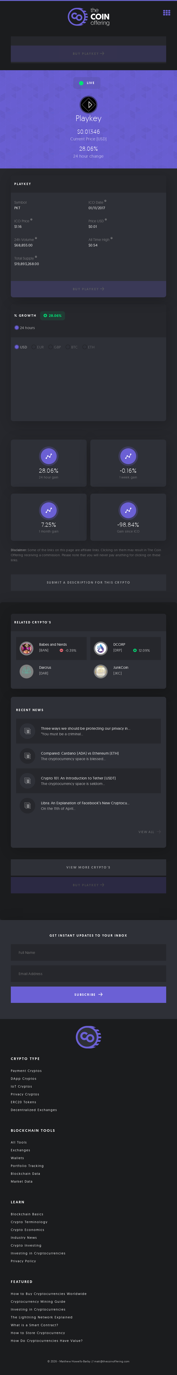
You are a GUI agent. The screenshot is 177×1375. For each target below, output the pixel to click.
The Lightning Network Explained (42, 1317)
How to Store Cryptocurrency (38, 1333)
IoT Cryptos (21, 1086)
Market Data (22, 1181)
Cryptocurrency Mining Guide (38, 1302)
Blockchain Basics (27, 1214)
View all (150, 832)
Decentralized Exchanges (34, 1110)
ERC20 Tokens (23, 1102)
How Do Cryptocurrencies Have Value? (47, 1341)
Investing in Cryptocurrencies (38, 1253)
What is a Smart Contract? (35, 1325)
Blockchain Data (25, 1174)
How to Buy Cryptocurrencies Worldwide (49, 1294)
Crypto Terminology (29, 1222)
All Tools (19, 1142)
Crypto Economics (27, 1230)
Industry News (24, 1238)
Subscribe (88, 995)
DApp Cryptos (24, 1079)
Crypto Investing (26, 1245)
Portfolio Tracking (27, 1166)
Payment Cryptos (26, 1071)
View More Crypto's (88, 867)
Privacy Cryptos (25, 1094)
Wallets (17, 1158)
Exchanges (20, 1150)
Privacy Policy (23, 1261)
